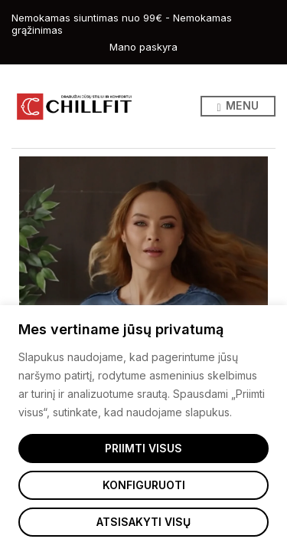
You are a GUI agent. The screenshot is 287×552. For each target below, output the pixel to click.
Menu (238, 106)
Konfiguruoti (144, 484)
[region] (143, 428)
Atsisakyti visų (143, 521)
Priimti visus (143, 448)
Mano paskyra (143, 47)
